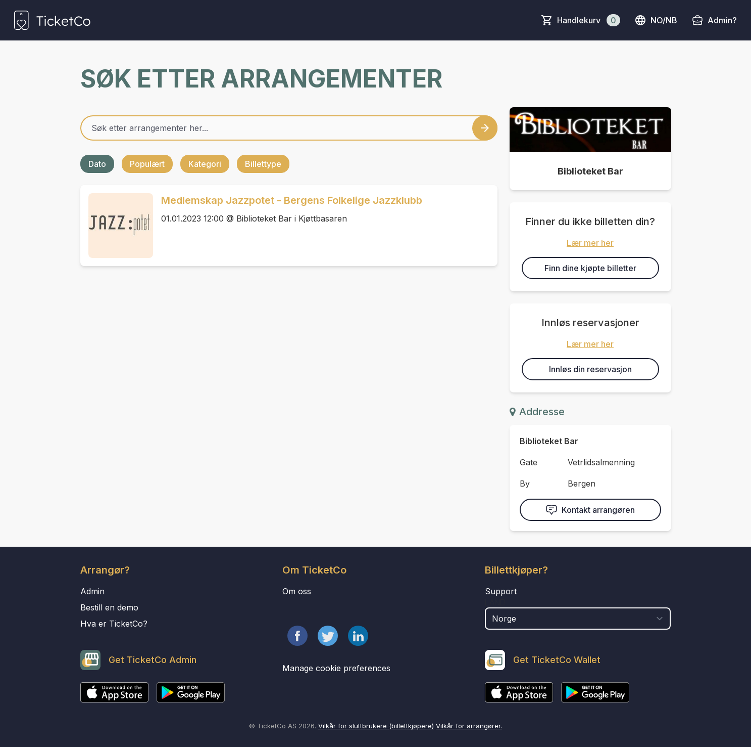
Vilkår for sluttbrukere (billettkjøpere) (376, 726)
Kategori (204, 164)
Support (501, 591)
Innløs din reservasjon (590, 369)
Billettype (263, 164)
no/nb (655, 20)
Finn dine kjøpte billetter (590, 268)
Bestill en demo (109, 607)
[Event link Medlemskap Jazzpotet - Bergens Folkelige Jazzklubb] (116, 225)
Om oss (296, 591)
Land (495, 602)
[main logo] (52, 20)
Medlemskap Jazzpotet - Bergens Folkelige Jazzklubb (291, 200)
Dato (97, 164)
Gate (528, 462)
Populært (147, 164)
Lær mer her (590, 243)
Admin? (722, 20)
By (525, 483)
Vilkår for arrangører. (469, 726)
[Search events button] (484, 128)
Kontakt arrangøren (590, 510)
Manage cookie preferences (336, 668)
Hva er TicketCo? (113, 624)
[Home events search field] (288, 128)
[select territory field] (578, 618)
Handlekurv (588, 20)
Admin (92, 591)
